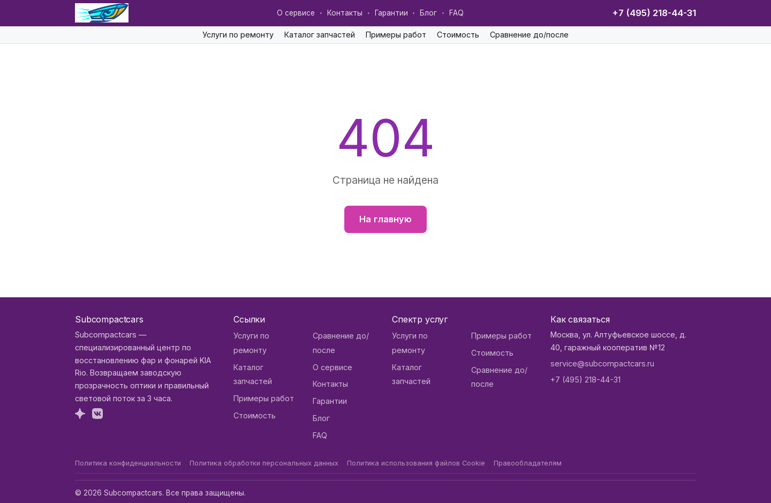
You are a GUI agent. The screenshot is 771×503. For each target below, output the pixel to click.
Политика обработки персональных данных (264, 463)
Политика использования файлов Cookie (416, 463)
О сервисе (296, 13)
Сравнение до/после (529, 34)
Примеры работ (396, 34)
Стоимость (458, 34)
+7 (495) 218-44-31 (654, 12)
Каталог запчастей (319, 34)
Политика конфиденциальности (128, 463)
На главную (385, 219)
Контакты (344, 13)
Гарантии (391, 13)
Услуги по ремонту (238, 34)
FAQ (456, 13)
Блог (428, 13)
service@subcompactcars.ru (602, 363)
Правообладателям (528, 463)
